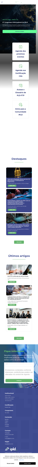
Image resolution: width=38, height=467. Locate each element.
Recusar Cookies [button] (10, 463)
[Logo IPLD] (19, 2)
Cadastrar (19, 380)
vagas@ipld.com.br (9, 443)
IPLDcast (7, 424)
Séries (6, 422)
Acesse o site (7, 407)
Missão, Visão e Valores (9, 397)
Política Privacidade (9, 398)
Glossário (7, 426)
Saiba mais (12, 185)
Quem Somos (8, 395)
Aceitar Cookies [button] (27, 463)
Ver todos (7, 412)
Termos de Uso (8, 400)
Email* (7, 363)
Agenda (6, 419)
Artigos (6, 421)
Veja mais (19, 242)
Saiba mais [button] (21, 459)
